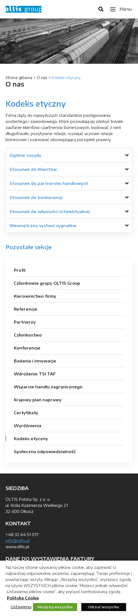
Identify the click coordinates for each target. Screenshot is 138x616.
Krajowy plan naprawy (37, 399)
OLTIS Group (23, 9)
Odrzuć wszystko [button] (103, 607)
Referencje (25, 308)
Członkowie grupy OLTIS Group (47, 283)
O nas (42, 77)
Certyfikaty (26, 412)
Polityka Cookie (23, 598)
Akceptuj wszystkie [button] (55, 607)
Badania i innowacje (35, 360)
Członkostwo (28, 334)
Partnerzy (25, 321)
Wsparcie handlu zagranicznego (48, 386)
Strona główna (19, 77)
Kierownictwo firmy (35, 296)
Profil (19, 270)
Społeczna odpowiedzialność (45, 451)
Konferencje (27, 347)
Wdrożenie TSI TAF (35, 373)
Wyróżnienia (27, 425)
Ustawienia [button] (21, 606)
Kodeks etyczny (31, 438)
